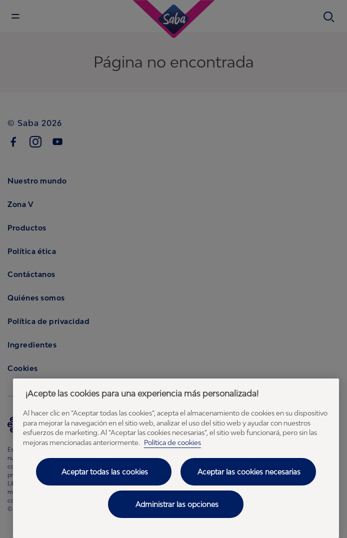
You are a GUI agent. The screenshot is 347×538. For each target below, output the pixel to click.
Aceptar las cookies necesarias (249, 472)
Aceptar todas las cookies (105, 472)
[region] (176, 458)
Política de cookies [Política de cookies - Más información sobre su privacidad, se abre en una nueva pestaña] (172, 442)
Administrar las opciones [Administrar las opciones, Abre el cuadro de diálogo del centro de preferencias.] (177, 504)
